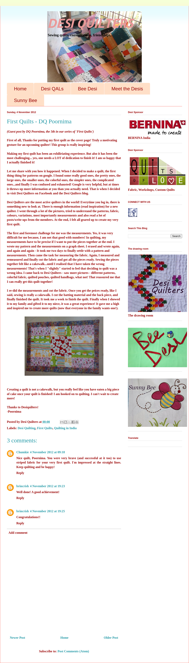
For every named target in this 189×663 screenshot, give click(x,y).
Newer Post (17, 637)
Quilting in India (65, 428)
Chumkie (22, 452)
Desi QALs (52, 88)
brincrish (22, 486)
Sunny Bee (25, 100)
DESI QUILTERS (90, 23)
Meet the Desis (127, 88)
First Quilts (45, 428)
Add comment (17, 532)
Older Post (111, 637)
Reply (20, 473)
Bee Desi (87, 88)
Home (20, 88)
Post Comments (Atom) (73, 651)
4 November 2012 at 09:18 (47, 452)
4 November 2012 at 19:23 (47, 486)
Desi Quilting (26, 428)
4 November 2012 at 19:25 (47, 511)
